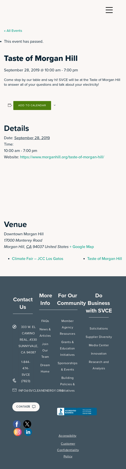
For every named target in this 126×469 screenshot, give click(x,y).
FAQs (45, 321)
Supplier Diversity (99, 337)
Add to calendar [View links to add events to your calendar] (32, 105)
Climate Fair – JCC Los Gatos (37, 258)
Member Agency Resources (67, 327)
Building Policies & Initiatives (67, 384)
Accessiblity (68, 436)
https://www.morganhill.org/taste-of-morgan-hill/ (62, 157)
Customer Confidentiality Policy (68, 450)
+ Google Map (82, 246)
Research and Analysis (99, 365)
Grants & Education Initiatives (67, 348)
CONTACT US (26, 406)
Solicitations (99, 329)
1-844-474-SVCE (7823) (25, 371)
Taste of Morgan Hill (104, 258)
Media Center (99, 345)
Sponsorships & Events (67, 366)
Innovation (99, 354)
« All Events (13, 30)
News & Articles (45, 332)
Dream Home (45, 368)
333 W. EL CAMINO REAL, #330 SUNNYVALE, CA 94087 (28, 339)
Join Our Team (45, 350)
